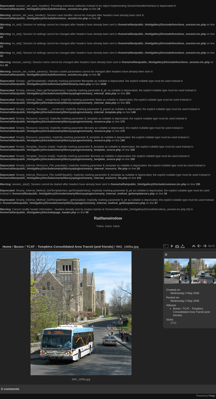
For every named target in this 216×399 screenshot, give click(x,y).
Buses (19, 246)
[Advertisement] (108, 236)
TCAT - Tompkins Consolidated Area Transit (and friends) (69, 246)
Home (7, 246)
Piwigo (212, 395)
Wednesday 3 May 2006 (184, 293)
